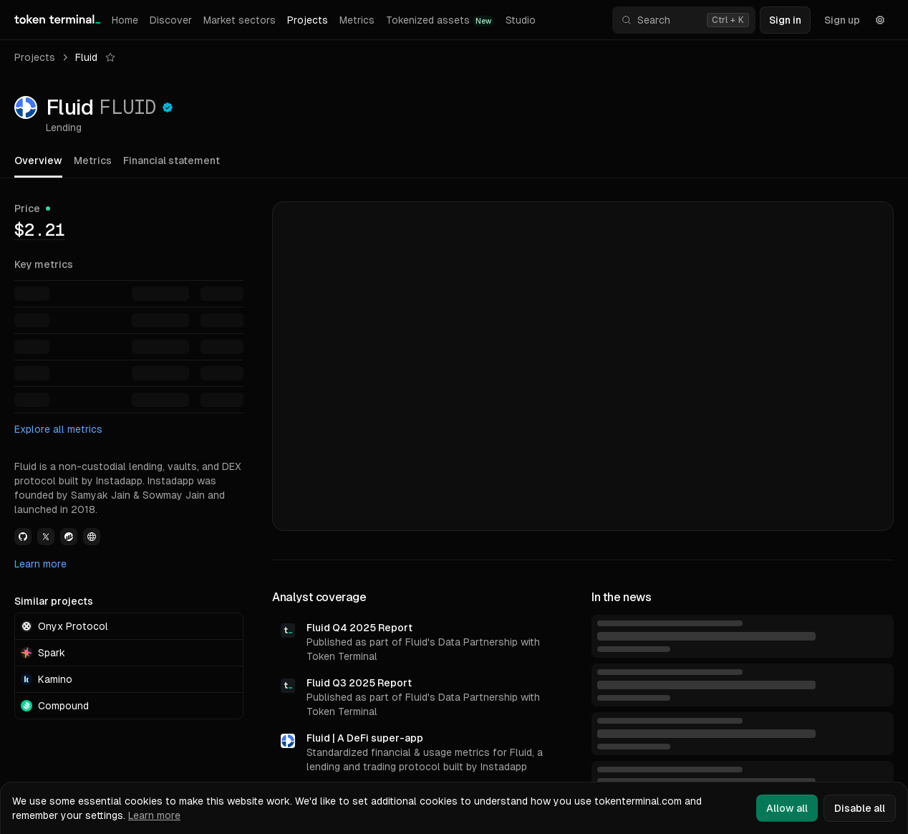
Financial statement (171, 160)
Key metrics (43, 264)
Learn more (40, 564)
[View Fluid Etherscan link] (68, 536)
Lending (64, 127)
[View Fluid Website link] (91, 536)
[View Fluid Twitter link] (45, 536)
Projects (307, 20)
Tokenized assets (440, 20)
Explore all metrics (58, 429)
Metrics (357, 20)
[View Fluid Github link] (23, 536)
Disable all (859, 808)
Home (125, 20)
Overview (38, 160)
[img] (39, 229)
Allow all (787, 808)
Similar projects (53, 601)
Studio (521, 20)
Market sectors (239, 20)
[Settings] (880, 20)
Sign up (842, 20)
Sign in (785, 20)
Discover (171, 20)
